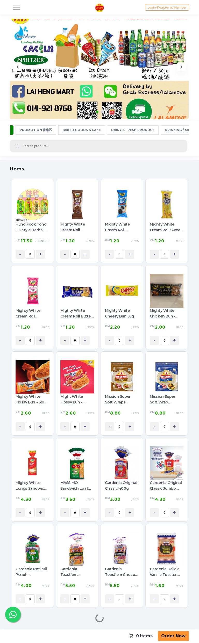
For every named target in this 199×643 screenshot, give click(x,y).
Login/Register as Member (167, 7)
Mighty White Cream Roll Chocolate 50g (73, 227)
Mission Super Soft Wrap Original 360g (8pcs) (162, 399)
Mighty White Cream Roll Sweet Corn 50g (166, 227)
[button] (97, 112)
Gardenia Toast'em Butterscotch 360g (72, 572)
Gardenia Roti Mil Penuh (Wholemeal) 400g (31, 572)
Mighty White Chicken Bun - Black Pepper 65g (166, 313)
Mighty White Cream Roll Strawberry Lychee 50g (28, 313)
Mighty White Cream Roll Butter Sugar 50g (76, 313)
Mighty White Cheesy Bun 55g (119, 313)
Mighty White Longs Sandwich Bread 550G (31, 485)
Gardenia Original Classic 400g (121, 485)
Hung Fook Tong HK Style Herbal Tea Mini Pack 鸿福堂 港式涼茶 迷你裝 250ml (32, 227)
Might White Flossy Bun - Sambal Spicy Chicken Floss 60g (77, 399)
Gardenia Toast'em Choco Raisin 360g (120, 572)
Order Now (173, 635)
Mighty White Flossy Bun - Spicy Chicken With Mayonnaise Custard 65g (32, 399)
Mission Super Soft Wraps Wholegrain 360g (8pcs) (121, 399)
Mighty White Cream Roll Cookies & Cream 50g (120, 227)
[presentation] (17, 67)
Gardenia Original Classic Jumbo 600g (166, 485)
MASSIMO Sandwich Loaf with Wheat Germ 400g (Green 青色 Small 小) (76, 485)
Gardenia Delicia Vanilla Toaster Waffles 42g (165, 572)
